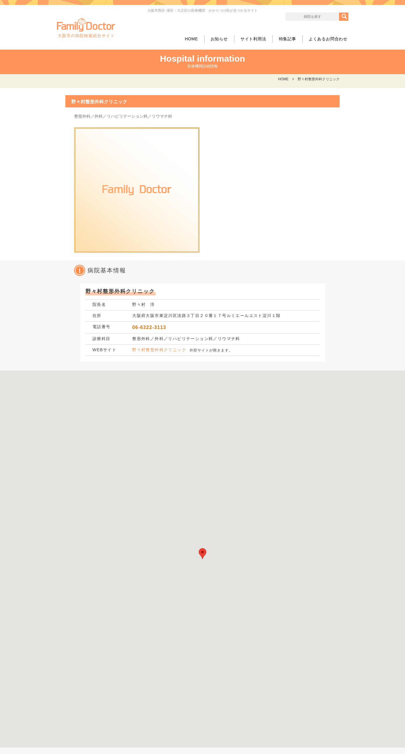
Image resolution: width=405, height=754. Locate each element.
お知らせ (219, 38)
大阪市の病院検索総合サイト (86, 28)
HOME (191, 38)
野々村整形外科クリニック (159, 349)
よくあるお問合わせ (328, 38)
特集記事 (287, 38)
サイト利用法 (253, 38)
